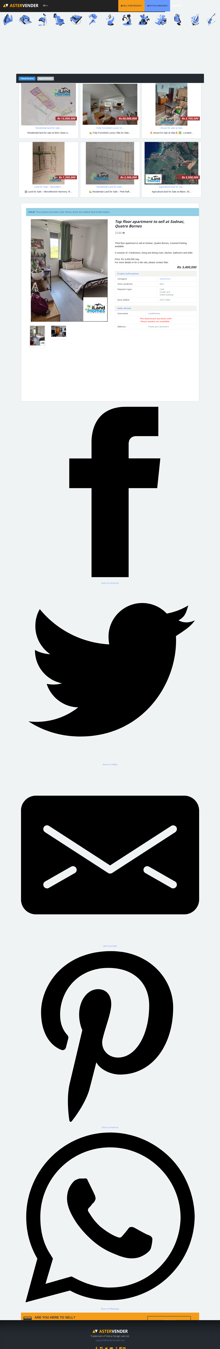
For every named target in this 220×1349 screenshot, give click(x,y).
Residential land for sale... (48, 128)
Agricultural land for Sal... (171, 187)
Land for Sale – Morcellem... (49, 187)
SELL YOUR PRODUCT (147, 5)
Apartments (165, 278)
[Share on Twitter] (110, 675)
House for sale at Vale (171, 128)
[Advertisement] (110, 51)
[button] (36, 270)
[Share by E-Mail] (110, 856)
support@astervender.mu (110, 1339)
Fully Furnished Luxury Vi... (110, 128)
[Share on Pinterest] (110, 1038)
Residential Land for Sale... (109, 187)
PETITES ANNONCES (173, 5)
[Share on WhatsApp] (110, 1219)
